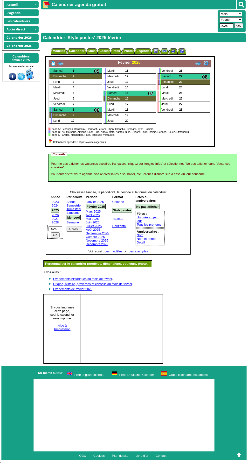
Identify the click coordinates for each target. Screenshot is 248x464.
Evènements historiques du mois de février (82, 279)
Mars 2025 (93, 211)
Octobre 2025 (95, 237)
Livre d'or (142, 455)
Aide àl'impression (62, 327)
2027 (55, 219)
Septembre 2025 (97, 233)
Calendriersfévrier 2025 (21, 58)
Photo (128, 51)
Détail (141, 242)
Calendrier (76, 51)
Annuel (71, 202)
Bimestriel (73, 212)
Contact (161, 455)
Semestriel (74, 205)
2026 (55, 215)
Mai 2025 (92, 219)
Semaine (73, 222)
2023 (55, 202)
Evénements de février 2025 (72, 289)
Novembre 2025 (97, 240)
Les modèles (114, 251)
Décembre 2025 (97, 244)
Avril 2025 (93, 215)
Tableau (117, 219)
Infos (116, 51)
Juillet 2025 (94, 226)
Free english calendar (89, 375)
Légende (143, 51)
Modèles (59, 51)
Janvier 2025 (95, 202)
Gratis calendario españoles (188, 375)
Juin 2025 (92, 222)
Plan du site (120, 455)
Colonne (118, 202)
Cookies (99, 455)
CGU (82, 455)
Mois (92, 51)
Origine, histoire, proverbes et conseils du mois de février (92, 284)
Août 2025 (93, 229)
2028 (55, 222)
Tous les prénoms (149, 224)
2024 (55, 205)
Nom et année (147, 239)
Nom (140, 235)
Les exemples (138, 251)
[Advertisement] (128, 21)
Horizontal (119, 226)
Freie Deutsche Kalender (136, 375)
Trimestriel (74, 209)
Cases (104, 51)
